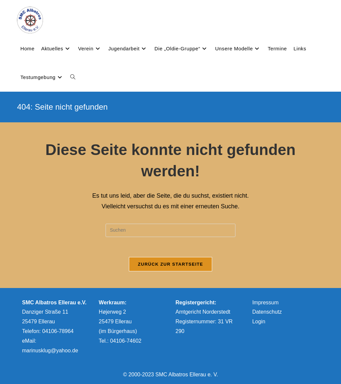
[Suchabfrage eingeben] (170, 230)
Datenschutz (267, 312)
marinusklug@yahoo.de (50, 350)
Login (258, 321)
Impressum (265, 302)
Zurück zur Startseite (170, 264)
